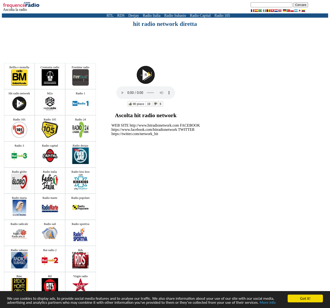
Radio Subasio (175, 15)
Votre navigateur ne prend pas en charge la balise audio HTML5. (145, 92)
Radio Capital (200, 15)
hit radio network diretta (165, 23)
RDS (121, 15)
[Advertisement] (165, 40)
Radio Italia (152, 15)
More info (268, 302)
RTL (110, 15)
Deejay (133, 15)
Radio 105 (222, 15)
